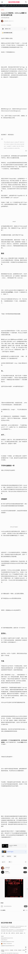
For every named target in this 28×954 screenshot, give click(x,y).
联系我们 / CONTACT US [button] (5, 950)
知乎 (2, 933)
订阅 (25, 872)
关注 (25, 867)
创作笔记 (2, 9)
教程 (3, 856)
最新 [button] (26, 910)
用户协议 (15, 950)
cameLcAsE (7, 867)
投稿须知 (11, 950)
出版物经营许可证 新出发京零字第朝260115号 (7, 945)
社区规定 (23, 950)
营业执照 (2, 936)
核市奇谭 (17, 933)
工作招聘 (2, 951)
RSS (24, 933)
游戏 (15, 856)
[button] (3, 29)
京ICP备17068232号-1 (4, 939)
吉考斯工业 (13, 933)
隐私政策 (19, 950)
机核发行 (21, 933)
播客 (9, 933)
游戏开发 (9, 856)
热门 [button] (24, 910)
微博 (4, 933)
